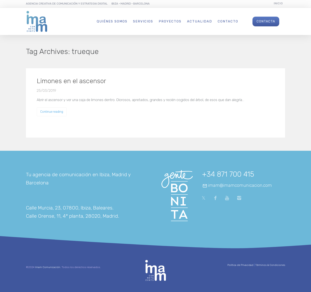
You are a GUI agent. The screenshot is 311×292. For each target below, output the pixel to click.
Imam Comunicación (47, 267)
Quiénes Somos (112, 21)
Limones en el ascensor (71, 81)
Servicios (143, 21)
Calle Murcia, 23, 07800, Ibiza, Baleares (69, 208)
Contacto (228, 21)
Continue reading (51, 111)
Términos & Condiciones (270, 265)
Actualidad (199, 21)
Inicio (278, 3)
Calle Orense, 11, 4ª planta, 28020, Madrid (72, 216)
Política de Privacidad (240, 265)
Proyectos (170, 21)
